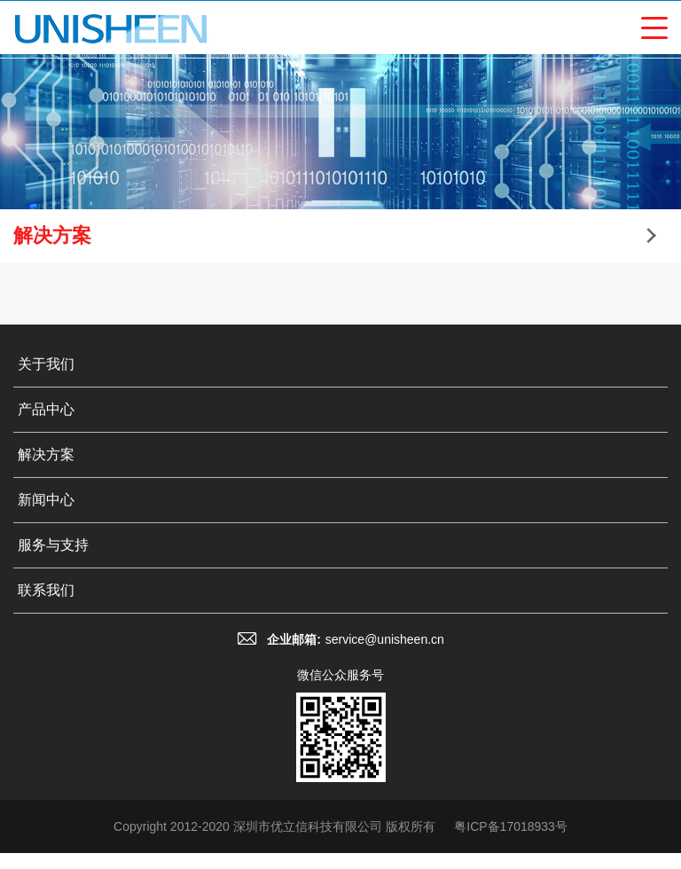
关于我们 (46, 364)
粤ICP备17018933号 (511, 826)
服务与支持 (53, 544)
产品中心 (46, 409)
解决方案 (46, 454)
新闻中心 (46, 499)
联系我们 (46, 590)
